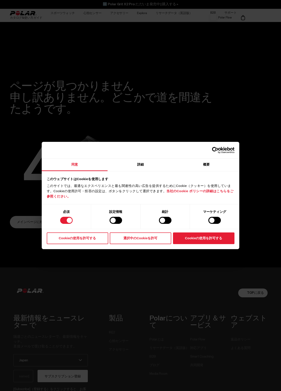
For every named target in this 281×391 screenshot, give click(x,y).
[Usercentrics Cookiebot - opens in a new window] (215, 150)
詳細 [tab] (140, 164)
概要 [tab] (206, 164)
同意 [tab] (74, 164)
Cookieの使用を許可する (77, 238)
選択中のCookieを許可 (140, 238)
